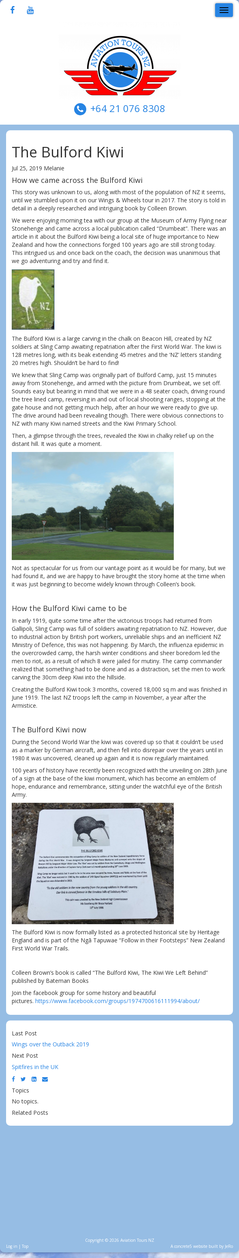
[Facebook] (12, 11)
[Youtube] (30, 11)
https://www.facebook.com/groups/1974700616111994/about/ (117, 1001)
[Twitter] (23, 1079)
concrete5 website (190, 1246)
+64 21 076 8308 (127, 108)
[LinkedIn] (34, 1079)
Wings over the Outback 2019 (50, 1044)
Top (25, 1246)
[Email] (45, 1079)
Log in (11, 1246)
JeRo (229, 1246)
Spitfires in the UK (35, 1067)
